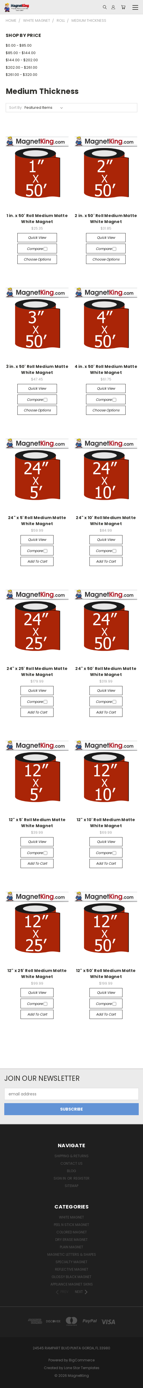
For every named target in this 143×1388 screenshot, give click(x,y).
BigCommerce (82, 1360)
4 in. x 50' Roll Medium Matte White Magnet (106, 369)
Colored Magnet (71, 1232)
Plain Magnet (71, 1247)
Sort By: (16, 107)
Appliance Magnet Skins (71, 1284)
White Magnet (71, 1217)
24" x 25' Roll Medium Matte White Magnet (37, 671)
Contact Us (71, 1163)
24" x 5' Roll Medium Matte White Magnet (37, 521)
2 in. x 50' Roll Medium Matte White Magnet (106, 218)
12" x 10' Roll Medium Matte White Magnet (106, 823)
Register (81, 1178)
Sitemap (71, 1185)
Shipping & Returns (71, 1156)
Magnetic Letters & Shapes (71, 1254)
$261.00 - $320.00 (21, 74)
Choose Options (37, 259)
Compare (37, 248)
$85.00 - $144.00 (21, 53)
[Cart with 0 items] (123, 7)
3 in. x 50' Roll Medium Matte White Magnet (37, 369)
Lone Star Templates (81, 1367)
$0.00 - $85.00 (19, 45)
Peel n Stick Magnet (71, 1224)
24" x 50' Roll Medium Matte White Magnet (105, 671)
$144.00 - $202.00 (22, 60)
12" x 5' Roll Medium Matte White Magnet (37, 823)
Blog (71, 1170)
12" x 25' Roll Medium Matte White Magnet (37, 973)
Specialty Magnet (71, 1261)
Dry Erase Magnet (71, 1239)
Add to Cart (37, 561)
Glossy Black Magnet (71, 1276)
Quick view (37, 237)
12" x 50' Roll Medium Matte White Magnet (106, 973)
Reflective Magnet (71, 1269)
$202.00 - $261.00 (21, 67)
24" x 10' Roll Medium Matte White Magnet (106, 521)
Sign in (60, 1178)
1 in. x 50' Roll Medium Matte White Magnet (37, 218)
